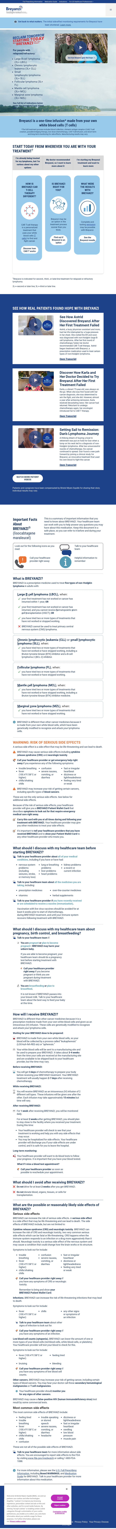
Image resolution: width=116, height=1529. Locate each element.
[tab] (28, 163)
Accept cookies (60, 1498)
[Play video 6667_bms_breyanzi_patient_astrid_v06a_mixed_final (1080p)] (35, 325)
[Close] (67, 1489)
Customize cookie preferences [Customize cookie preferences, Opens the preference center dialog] (60, 1512)
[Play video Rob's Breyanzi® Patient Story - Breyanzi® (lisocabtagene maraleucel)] (80, 48)
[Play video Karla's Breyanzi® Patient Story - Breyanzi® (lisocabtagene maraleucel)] (35, 381)
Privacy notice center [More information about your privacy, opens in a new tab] (18, 1521)
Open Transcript (68, 359)
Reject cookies (60, 1505)
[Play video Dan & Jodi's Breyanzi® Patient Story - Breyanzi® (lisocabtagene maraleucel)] (35, 438)
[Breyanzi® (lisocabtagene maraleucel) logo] (14, 10)
